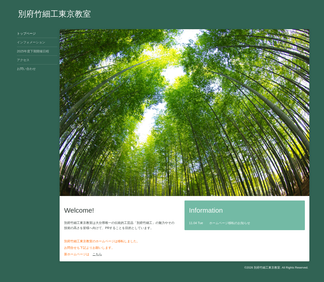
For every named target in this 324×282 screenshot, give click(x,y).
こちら (97, 254)
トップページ (26, 33)
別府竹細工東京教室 (54, 13)
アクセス (23, 60)
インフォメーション (31, 42)
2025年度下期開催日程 (33, 51)
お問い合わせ (26, 68)
